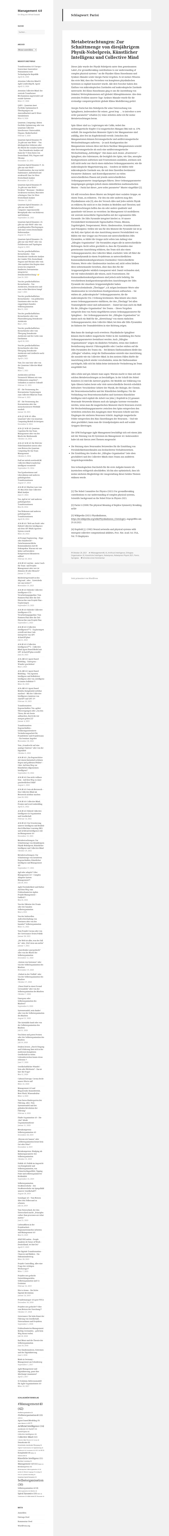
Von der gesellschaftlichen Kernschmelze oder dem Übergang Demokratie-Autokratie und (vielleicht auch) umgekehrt (31, 350)
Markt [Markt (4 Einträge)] (40, 1464)
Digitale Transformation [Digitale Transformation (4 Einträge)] (25, 1448)
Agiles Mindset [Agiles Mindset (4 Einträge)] (23, 1423)
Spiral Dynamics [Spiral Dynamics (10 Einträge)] (27, 1493)
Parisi (136, 555)
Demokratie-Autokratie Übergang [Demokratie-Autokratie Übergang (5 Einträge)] (30, 1445)
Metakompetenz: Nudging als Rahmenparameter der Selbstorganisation (30, 1154)
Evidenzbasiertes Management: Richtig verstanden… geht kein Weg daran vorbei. (31, 1331)
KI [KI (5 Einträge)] (42, 1450)
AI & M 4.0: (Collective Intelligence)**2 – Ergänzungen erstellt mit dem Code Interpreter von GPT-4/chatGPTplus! (31, 632)
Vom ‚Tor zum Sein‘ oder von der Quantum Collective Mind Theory (30, 365)
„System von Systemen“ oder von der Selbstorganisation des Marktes (30, 964)
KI (83, 555)
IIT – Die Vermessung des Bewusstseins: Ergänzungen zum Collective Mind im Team (30, 392)
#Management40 (98, 553)
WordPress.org (24, 1526)
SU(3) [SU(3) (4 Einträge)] (39, 1494)
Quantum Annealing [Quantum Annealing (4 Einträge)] (29, 1474)
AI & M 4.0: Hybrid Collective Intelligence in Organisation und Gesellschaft (30, 813)
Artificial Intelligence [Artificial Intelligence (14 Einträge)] (31, 1426)
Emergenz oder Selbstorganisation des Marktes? (27, 1001)
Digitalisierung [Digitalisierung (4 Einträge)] (38, 1448)
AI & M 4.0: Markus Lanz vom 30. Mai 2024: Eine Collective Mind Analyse (30, 489)
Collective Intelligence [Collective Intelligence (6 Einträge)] (27, 1434)
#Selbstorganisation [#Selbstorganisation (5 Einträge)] (25, 1412)
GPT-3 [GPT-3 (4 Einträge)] (37, 1450)
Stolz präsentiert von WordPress (84, 578)
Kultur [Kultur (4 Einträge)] (33, 1453)
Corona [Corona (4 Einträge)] (36, 1440)
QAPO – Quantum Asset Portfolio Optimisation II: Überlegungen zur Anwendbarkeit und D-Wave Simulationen (29, 110)
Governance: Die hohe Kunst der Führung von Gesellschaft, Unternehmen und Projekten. (31, 1319)
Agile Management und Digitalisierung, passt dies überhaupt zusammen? (28, 1371)
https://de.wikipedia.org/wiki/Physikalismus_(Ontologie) (98, 519)
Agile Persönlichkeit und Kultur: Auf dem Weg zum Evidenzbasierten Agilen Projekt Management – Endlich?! (31, 892)
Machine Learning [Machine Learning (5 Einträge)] (25, 1461)
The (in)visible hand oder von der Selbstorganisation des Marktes (30, 1025)
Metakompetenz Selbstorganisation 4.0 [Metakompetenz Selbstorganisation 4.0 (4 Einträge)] (29, 1469)
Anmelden (22, 1513)
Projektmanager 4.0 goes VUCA (31, 1300)
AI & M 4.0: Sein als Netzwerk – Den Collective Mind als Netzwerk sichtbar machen (30, 792)
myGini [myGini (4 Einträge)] (20, 1472)
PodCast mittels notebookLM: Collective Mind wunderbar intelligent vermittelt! (30, 463)
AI (106, 553)
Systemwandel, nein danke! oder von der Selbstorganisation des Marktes (31, 1013)
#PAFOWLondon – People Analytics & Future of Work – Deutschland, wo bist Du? (30, 1242)
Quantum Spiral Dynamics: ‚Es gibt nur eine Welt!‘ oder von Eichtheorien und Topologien (30, 242)
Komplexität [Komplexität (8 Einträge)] (24, 1453)
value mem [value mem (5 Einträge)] (31, 1496)
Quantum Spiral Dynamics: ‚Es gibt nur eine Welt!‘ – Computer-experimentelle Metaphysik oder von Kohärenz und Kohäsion (31, 209)
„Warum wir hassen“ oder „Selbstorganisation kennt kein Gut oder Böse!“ (30, 1142)
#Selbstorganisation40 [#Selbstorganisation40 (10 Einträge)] (30, 1415)
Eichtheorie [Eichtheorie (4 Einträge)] (22, 1450)
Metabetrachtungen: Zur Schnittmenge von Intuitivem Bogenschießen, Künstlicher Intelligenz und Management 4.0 (30, 860)
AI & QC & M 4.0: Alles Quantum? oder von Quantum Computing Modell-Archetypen (30, 419)
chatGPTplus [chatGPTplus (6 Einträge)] (23, 1432)
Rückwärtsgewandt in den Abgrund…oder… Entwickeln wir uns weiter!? (30, 580)
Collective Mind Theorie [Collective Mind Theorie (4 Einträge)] (25, 1440)
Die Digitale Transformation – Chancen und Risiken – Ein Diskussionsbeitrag (30, 1254)
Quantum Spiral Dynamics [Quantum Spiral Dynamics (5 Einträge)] (27, 1477)
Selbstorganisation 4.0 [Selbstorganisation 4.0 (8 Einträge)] (28, 1488)
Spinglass (75, 558)
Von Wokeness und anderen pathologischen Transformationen (29, 514)
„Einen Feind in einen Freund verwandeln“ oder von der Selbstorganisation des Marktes (31, 989)
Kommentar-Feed (25, 1521)
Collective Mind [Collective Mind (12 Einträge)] (27, 1436)
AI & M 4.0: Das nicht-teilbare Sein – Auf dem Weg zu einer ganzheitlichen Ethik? (30, 780)
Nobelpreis (108, 555)
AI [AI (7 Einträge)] (30, 1423)
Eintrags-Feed (23, 1517)
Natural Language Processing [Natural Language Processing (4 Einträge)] (33, 1472)
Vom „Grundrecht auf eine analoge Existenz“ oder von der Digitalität (31, 748)
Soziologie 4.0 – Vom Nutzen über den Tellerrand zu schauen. (29, 1200)
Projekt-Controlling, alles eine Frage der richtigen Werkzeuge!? (30, 1266)
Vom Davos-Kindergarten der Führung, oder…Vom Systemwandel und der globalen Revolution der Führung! (30, 1105)
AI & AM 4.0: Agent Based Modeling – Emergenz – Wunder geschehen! (28, 661)
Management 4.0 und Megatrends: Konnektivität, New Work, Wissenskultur (29, 1091)
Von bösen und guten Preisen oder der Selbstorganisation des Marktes (31, 1037)
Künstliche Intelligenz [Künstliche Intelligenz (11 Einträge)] (30, 1458)
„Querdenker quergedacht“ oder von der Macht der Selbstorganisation (29, 952)
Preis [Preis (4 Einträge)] (20, 1474)
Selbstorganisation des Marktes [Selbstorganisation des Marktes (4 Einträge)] (27, 1491)
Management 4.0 (30, 11)
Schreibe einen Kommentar (94, 558)
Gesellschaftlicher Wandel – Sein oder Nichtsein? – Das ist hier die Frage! (30, 1069)
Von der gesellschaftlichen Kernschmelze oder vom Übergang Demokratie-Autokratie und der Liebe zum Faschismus (30, 333)
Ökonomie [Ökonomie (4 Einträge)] (40, 1496)
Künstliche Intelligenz (94, 555)
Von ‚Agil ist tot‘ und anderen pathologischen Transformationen (30, 502)
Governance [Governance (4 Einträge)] (30, 1450)
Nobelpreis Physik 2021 (123, 555)
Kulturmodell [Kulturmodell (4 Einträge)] (22, 1455)
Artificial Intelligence (116, 553)
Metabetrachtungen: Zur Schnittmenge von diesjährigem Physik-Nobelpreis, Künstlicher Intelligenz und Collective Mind (105, 49)
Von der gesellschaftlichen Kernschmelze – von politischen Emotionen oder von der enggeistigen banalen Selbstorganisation (31, 301)
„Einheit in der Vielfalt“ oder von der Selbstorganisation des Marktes (30, 977)
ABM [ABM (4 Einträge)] (20, 1418)
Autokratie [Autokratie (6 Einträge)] (23, 1429)
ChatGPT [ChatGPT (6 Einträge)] (32, 1429)
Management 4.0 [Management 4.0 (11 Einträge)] (28, 1463)
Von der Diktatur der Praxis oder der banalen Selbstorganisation (29, 907)
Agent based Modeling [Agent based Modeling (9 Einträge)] (29, 1420)
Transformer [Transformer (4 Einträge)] (22, 1496)
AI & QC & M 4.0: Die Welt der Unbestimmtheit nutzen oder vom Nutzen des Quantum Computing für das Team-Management (30, 448)
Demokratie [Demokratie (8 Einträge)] (24, 1442)
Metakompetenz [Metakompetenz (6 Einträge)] (25, 1467)
